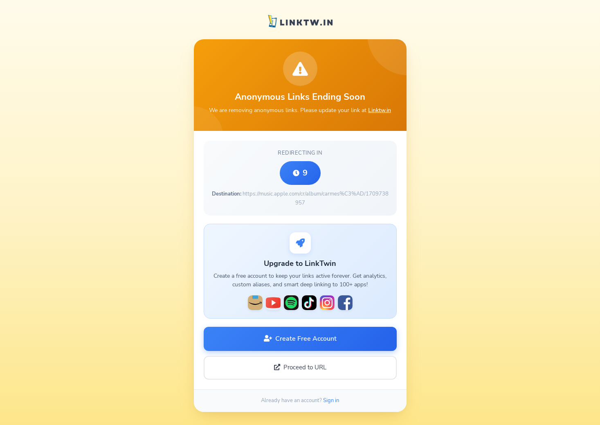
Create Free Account (300, 338)
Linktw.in (379, 110)
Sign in (331, 400)
